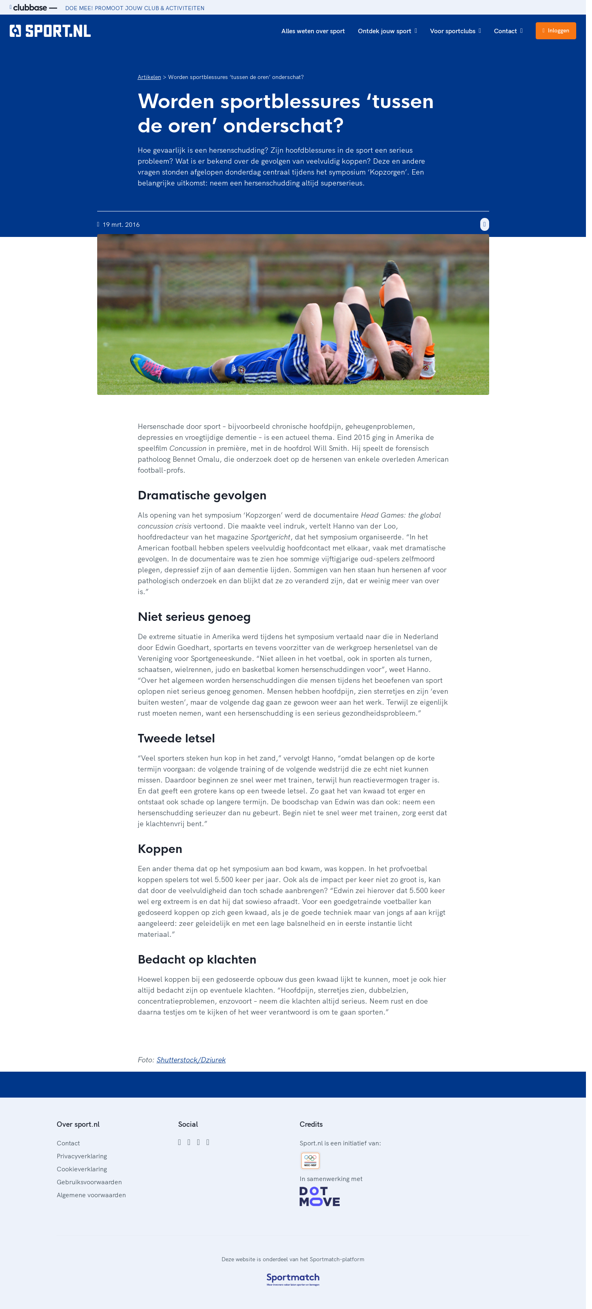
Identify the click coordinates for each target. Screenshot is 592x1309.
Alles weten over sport (313, 31)
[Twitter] (198, 1142)
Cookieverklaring (82, 1169)
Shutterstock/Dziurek (191, 1059)
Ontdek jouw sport (387, 31)
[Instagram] (188, 1142)
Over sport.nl (78, 1124)
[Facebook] (179, 1142)
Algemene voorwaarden (91, 1195)
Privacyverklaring (82, 1156)
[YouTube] (207, 1142)
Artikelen (149, 77)
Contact (508, 31)
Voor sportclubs (455, 31)
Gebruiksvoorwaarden (89, 1182)
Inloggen (556, 30)
